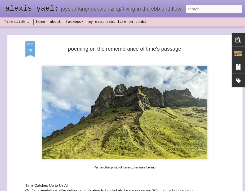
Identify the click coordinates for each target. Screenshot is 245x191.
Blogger (139, 188)
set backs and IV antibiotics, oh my (206, 113)
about (55, 22)
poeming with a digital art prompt (204, 150)
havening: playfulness (41, 123)
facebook (74, 22)
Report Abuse (154, 188)
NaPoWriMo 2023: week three (202, 183)
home (40, 22)
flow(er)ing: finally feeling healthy (204, 122)
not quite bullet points (120, 183)
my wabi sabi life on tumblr (118, 22)
